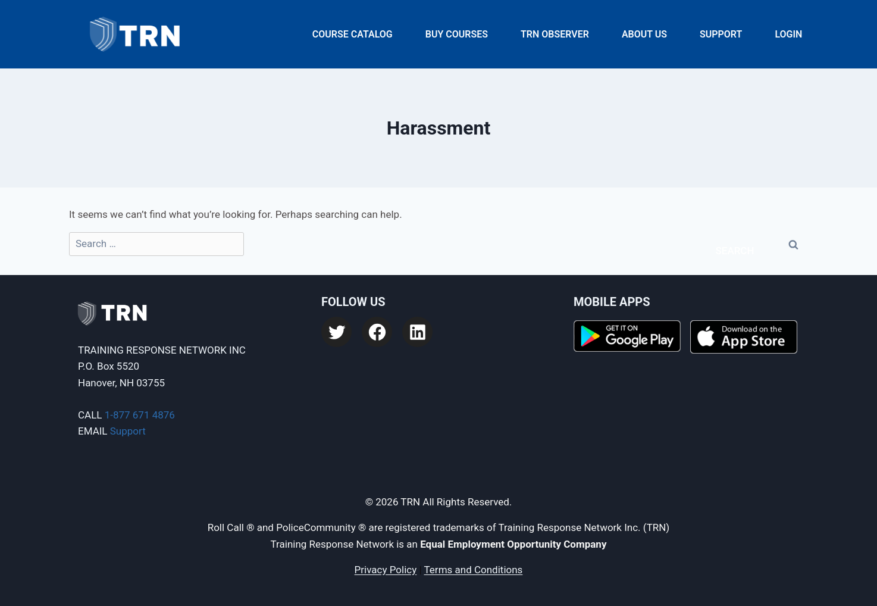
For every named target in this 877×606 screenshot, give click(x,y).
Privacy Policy (386, 570)
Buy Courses (456, 34)
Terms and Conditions (473, 570)
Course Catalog (352, 34)
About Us (644, 34)
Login (788, 34)
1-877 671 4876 (140, 415)
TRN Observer (555, 34)
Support (721, 34)
